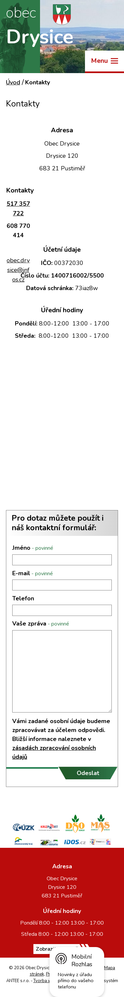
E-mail (32, 573)
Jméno (32, 548)
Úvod (13, 82)
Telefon (23, 598)
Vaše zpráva (40, 624)
